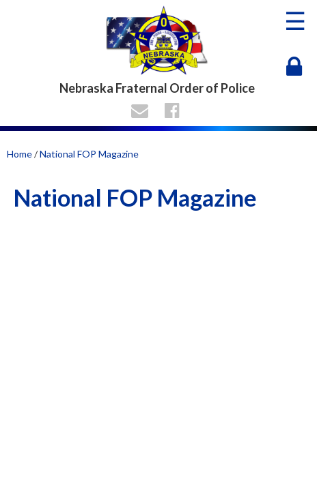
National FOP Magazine (89, 154)
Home (19, 154)
